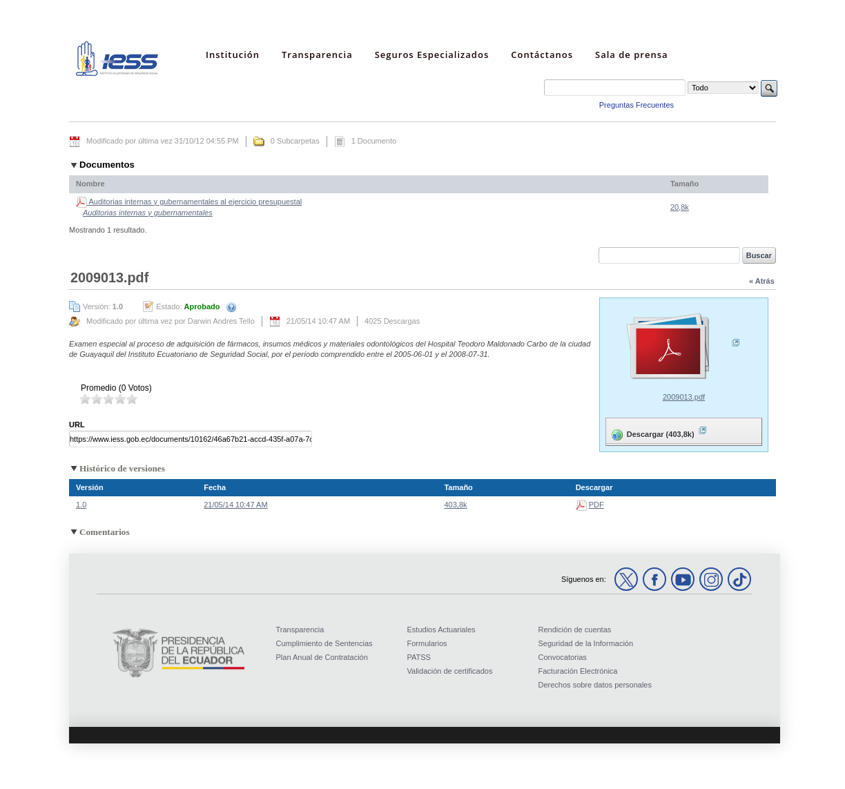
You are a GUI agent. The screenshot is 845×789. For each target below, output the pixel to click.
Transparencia (300, 629)
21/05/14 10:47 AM (235, 504)
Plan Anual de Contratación (322, 657)
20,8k (679, 207)
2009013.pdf (684, 397)
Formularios (427, 643)
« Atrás (762, 281)
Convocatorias (562, 657)
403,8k (455, 504)
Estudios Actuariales (441, 629)
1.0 (81, 504)
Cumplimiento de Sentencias (324, 643)
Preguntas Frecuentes (636, 105)
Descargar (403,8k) (658, 431)
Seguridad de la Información (586, 643)
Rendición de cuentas (575, 629)
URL (77, 424)
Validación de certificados (450, 671)
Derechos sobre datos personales (595, 685)
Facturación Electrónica (578, 671)
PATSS (419, 657)
